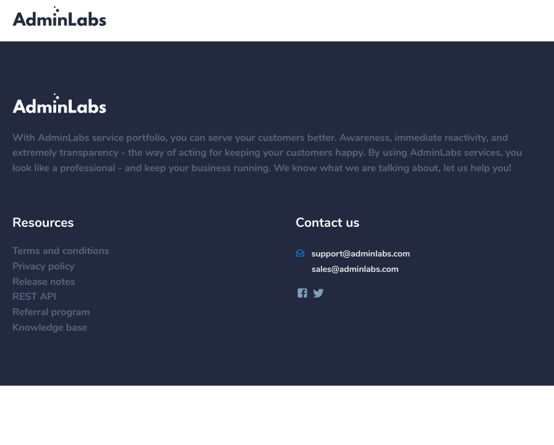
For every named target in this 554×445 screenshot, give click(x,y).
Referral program (57, 313)
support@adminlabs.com (353, 254)
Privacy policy (49, 267)
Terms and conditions (67, 251)
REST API (40, 297)
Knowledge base (56, 328)
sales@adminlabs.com (355, 269)
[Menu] (529, 21)
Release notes (49, 282)
